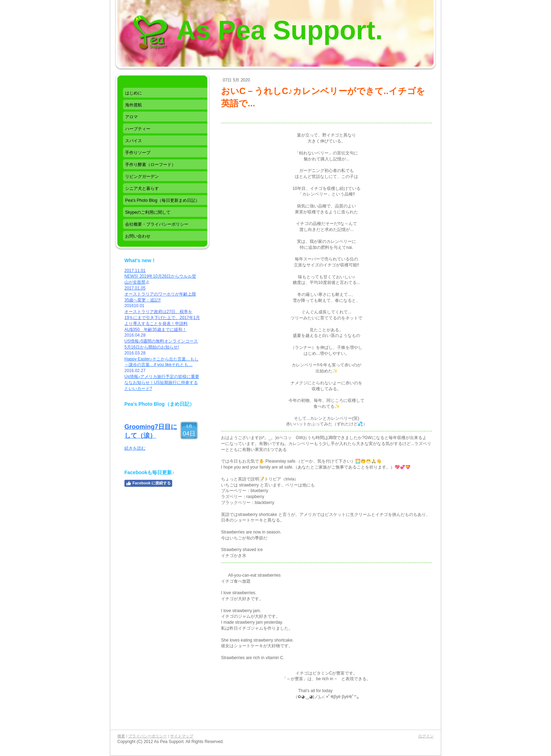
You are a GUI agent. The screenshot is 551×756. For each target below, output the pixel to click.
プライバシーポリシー (147, 736)
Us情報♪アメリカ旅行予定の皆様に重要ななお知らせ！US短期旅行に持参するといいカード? (161, 382)
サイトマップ (181, 736)
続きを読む (134, 448)
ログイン (426, 736)
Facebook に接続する (148, 483)
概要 (121, 736)
